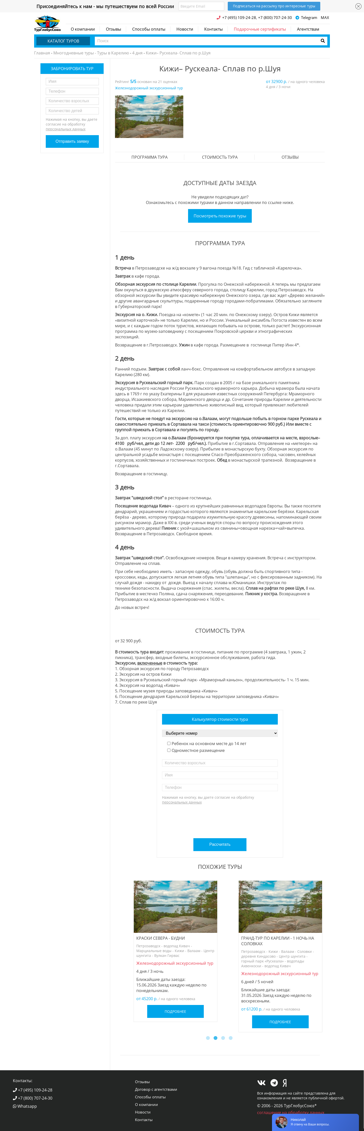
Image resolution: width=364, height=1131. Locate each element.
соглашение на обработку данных (290, 1112)
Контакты (213, 29)
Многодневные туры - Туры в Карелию (91, 53)
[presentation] (220, 819)
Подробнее (167, 996)
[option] (149, 116)
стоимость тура (220, 157)
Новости (184, 29)
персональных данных (65, 129)
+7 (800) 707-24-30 (32, 1098)
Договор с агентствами (156, 1089)
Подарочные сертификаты (260, 29)
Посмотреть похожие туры (220, 216)
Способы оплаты (148, 29)
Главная (42, 53)
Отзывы (113, 29)
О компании (83, 29)
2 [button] (216, 1038)
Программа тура (149, 157)
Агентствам (308, 29)
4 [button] (231, 1038)
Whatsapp (25, 1106)
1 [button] (208, 1038)
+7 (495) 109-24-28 (32, 1090)
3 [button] (223, 1038)
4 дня (137, 53)
